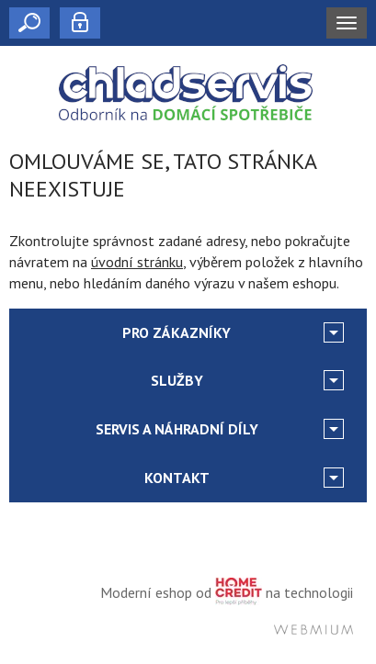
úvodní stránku (137, 262)
